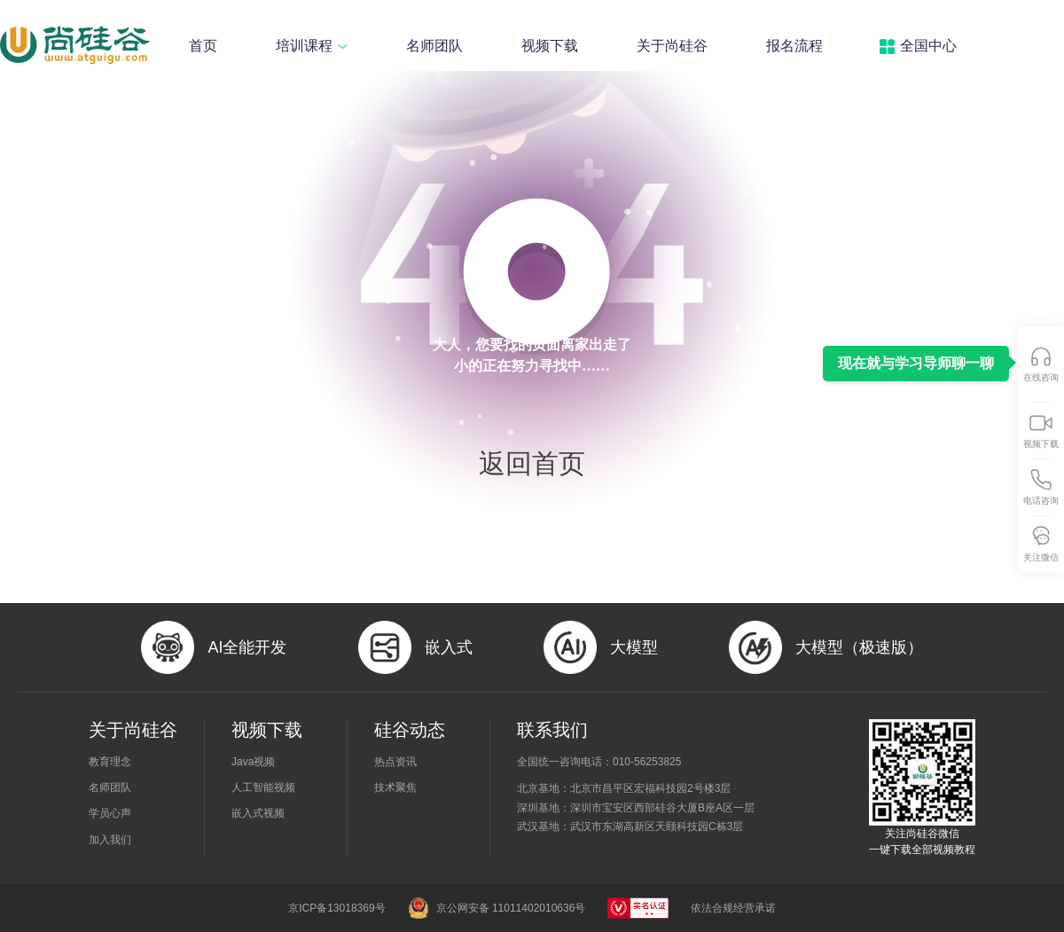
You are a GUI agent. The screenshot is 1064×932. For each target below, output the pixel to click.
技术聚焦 (395, 787)
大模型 (634, 647)
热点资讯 (395, 762)
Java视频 (253, 762)
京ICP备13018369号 (336, 908)
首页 (203, 45)
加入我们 (110, 840)
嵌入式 (449, 647)
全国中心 (928, 45)
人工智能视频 (263, 787)
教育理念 (110, 762)
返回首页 (532, 463)
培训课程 (312, 45)
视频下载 (549, 45)
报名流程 (794, 45)
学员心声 (110, 813)
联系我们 (552, 730)
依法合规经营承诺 (733, 908)
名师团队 (434, 45)
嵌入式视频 (258, 813)
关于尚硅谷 (672, 45)
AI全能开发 (246, 647)
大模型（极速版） (859, 647)
